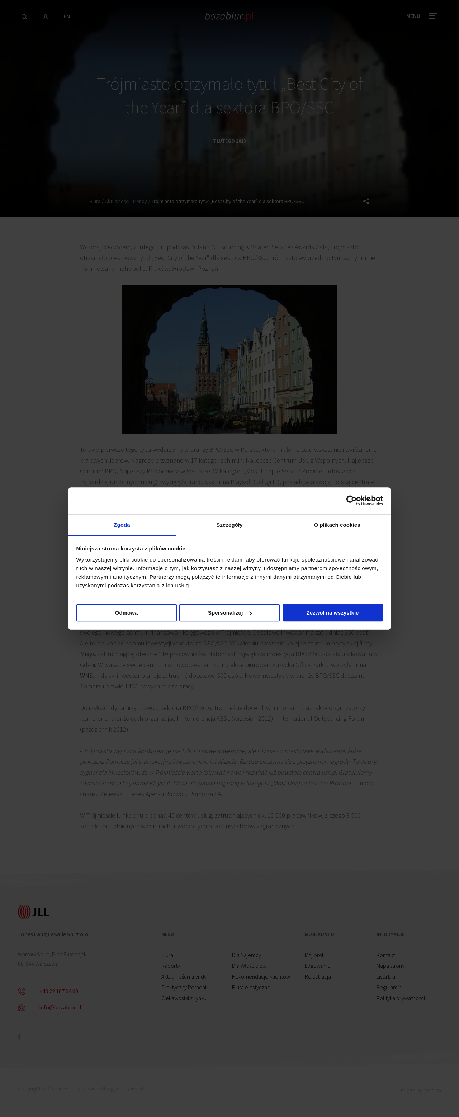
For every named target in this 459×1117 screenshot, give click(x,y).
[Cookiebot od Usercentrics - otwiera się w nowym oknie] (351, 500)
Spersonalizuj (230, 613)
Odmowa (126, 613)
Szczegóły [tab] (229, 524)
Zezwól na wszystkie (333, 613)
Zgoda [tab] (122, 524)
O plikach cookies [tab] (337, 524)
